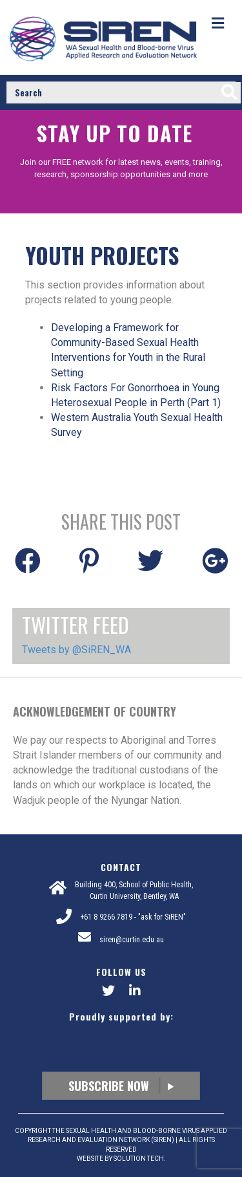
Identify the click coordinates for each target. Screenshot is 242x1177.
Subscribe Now (121, 1085)
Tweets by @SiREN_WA (76, 649)
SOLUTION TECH (139, 1158)
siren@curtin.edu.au (131, 939)
